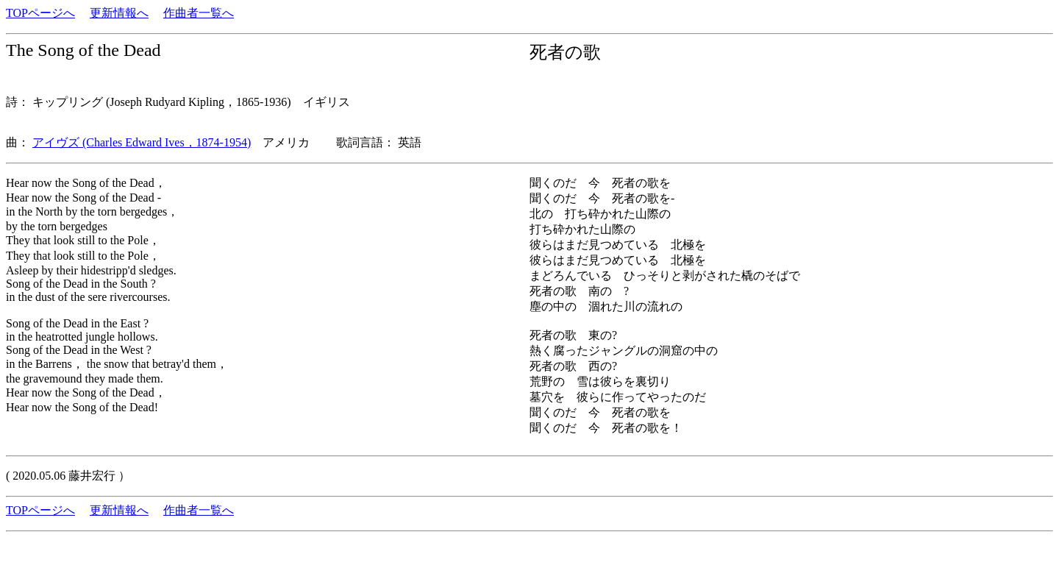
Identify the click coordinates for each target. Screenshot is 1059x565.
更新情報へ (119, 13)
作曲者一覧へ (198, 13)
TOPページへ (40, 13)
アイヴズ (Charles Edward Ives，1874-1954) (141, 142)
